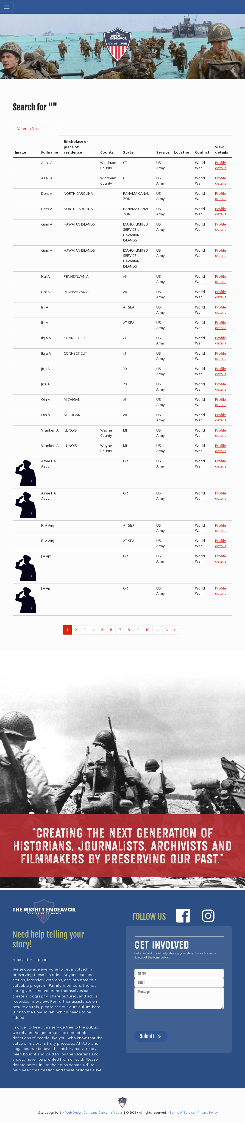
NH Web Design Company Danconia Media (91, 1112)
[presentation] (176, 1020)
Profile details (220, 165)
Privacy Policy (207, 1112)
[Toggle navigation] (7, 7)
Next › (171, 629)
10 (147, 629)
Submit (151, 1036)
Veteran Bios (36, 128)
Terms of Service (182, 1112)
